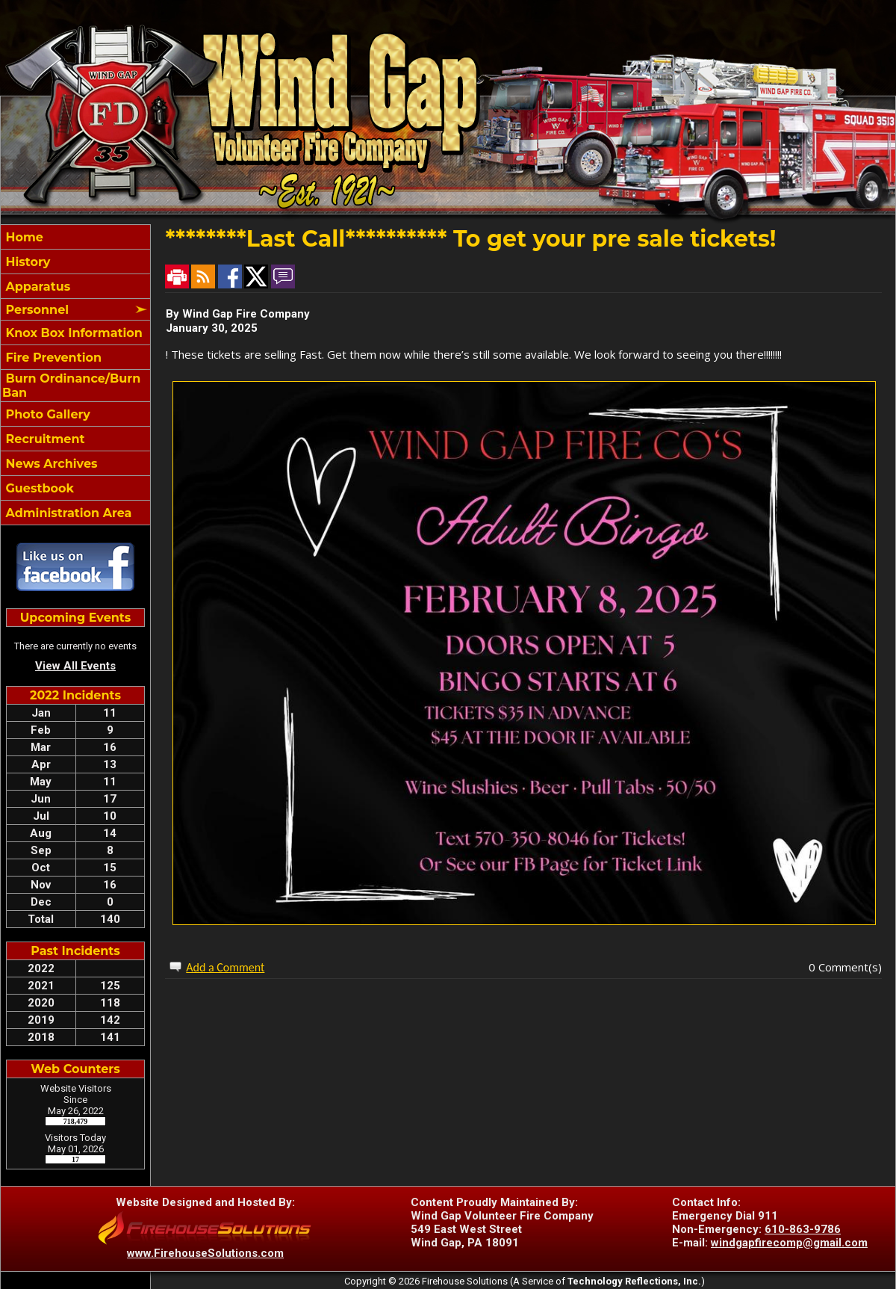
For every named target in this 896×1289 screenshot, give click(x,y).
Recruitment (43, 439)
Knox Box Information (72, 333)
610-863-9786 (803, 1229)
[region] (75, 375)
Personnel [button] (35, 310)
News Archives (49, 464)
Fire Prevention (52, 357)
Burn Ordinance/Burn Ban (71, 385)
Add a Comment (225, 967)
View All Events (75, 666)
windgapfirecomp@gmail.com (789, 1242)
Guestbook (38, 488)
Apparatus (36, 286)
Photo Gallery (46, 414)
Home (22, 237)
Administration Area (66, 513)
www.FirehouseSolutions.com (205, 1253)
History (26, 262)
